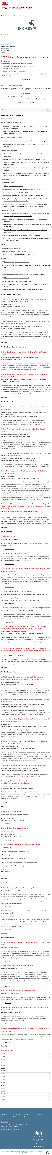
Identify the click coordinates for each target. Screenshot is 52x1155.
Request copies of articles (26, 102)
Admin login (48, 1152)
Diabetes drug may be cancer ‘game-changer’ (16, 262)
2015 (3, 1082)
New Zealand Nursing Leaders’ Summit (15, 251)
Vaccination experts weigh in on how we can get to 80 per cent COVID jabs (24, 274)
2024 (3, 1056)
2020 (3, 1068)
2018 (3, 1073)
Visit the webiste (9, 823)
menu (5, 2)
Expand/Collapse (49, 1053)
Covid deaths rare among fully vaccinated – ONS (17, 281)
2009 (3, 1099)
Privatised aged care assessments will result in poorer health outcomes (23, 289)
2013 (3, 1088)
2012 (3, 1091)
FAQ (36, 1143)
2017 (3, 1076)
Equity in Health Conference (12, 248)
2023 (3, 1059)
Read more (8, 906)
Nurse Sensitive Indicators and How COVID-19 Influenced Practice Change (24, 141)
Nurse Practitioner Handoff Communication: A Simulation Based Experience (25, 159)
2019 (3, 1070)
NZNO (17, 9)
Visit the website (9, 549)
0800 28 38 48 (5, 1129)
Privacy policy (40, 1146)
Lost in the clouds (9, 182)
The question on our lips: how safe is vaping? (16, 192)
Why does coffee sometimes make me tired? (16, 278)
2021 (3, 1065)
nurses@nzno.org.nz (15, 1129)
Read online (6, 118)
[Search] (24, 110)
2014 (3, 1085)
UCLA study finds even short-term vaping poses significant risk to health (23, 189)
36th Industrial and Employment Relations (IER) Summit (19, 254)
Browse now (26, 79)
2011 (3, 1093)
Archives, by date (7, 1050)
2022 (3, 1062)
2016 (3, 1079)
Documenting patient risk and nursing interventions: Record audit (22, 235)
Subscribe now (26, 94)
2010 (3, 1096)
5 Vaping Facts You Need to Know (13, 186)
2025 (3, 1053)
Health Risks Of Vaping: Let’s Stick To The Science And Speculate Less (23, 195)
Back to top (4, 342)
